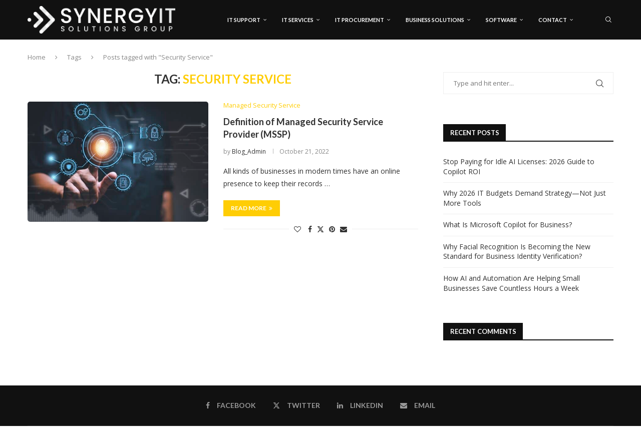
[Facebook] (579, 63)
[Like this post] (297, 230)
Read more (251, 209)
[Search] (608, 20)
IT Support (243, 20)
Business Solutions (435, 20)
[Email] (610, 63)
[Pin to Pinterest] (332, 230)
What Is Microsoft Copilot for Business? (507, 225)
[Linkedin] (599, 63)
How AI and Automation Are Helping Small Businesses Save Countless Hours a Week (511, 284)
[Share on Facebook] (310, 230)
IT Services (297, 20)
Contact (552, 20)
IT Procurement (359, 20)
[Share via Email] (343, 230)
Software (501, 20)
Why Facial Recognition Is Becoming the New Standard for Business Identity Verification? (516, 252)
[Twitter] (589, 63)
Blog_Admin (249, 152)
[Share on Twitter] (320, 230)
